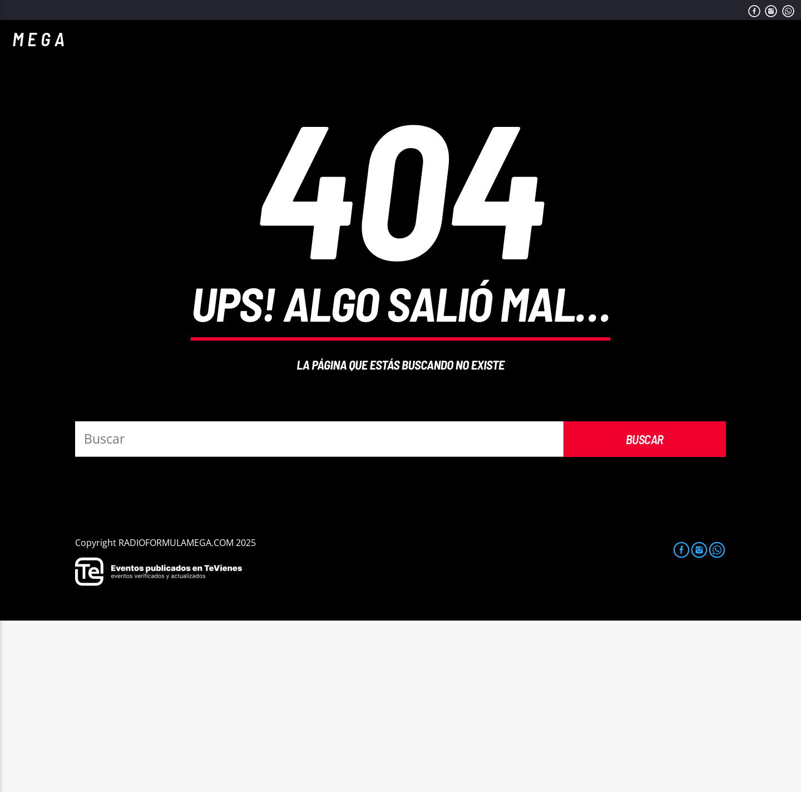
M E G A (38, 38)
